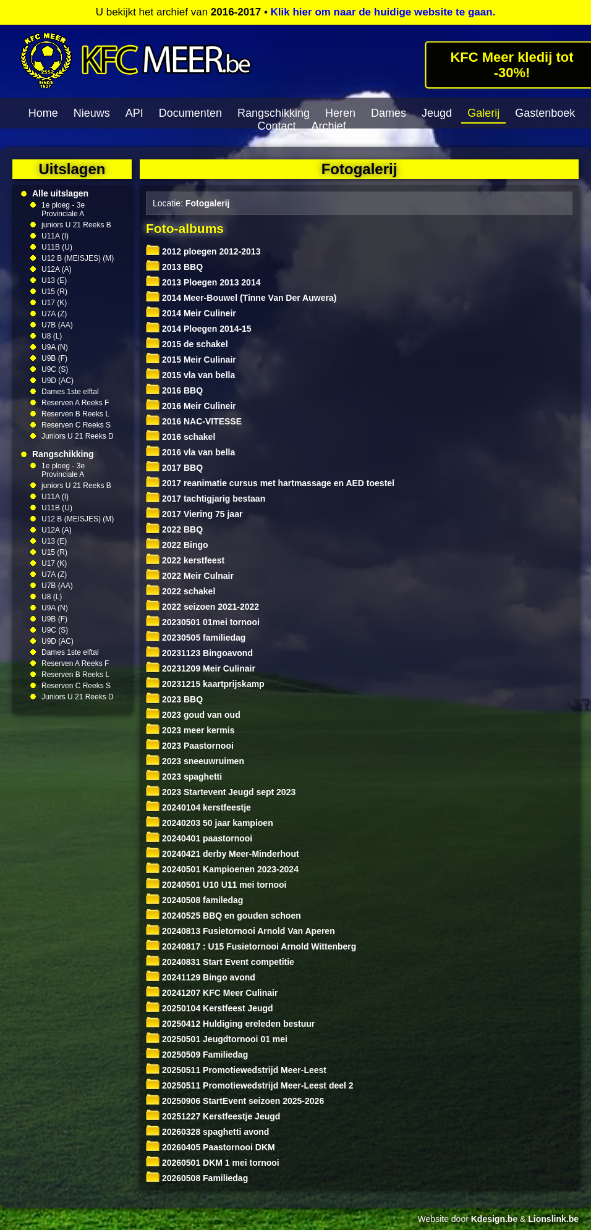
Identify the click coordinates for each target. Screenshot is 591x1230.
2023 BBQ (174, 699)
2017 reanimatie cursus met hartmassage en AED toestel (270, 483)
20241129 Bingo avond (200, 977)
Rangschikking (273, 113)
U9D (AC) (57, 380)
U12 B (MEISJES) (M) (77, 258)
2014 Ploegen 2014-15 (199, 329)
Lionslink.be (553, 1219)
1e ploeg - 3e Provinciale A (63, 209)
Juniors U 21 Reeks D (77, 436)
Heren (340, 113)
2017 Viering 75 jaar (194, 514)
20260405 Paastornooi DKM (210, 1147)
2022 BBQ (174, 529)
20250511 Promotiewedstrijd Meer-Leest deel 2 (250, 1085)
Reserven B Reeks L (75, 414)
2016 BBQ (174, 390)
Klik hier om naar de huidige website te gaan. (383, 12)
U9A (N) (54, 347)
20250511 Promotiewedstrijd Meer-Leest (236, 1070)
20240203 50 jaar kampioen (209, 823)
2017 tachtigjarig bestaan (205, 498)
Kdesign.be (494, 1219)
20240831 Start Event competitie (220, 962)
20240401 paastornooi (199, 838)
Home (43, 113)
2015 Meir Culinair (191, 359)
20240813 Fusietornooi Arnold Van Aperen (240, 931)
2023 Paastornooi (190, 746)
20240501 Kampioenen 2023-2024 (222, 869)
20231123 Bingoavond (199, 653)
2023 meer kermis (190, 730)
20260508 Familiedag (197, 1178)
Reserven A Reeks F (75, 402)
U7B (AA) (57, 325)
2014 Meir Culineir (191, 313)
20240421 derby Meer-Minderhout (222, 854)
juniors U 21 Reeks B (76, 225)
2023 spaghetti (184, 776)
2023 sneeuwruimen (195, 761)
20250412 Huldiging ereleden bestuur (230, 1024)
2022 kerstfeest (185, 560)
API (134, 113)
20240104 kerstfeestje (198, 807)
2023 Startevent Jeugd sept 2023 (221, 792)
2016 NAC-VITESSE (194, 421)
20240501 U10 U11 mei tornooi (216, 885)
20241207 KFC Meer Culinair (212, 993)
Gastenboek (545, 113)
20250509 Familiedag (197, 1054)
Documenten (190, 113)
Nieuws (92, 113)
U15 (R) (54, 291)
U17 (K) (54, 302)
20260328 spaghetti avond (207, 1132)
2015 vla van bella (190, 375)
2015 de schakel (187, 344)
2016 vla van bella (190, 452)
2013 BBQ (174, 267)
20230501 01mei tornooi (203, 622)
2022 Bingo (177, 545)
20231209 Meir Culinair (200, 668)
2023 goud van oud (193, 715)
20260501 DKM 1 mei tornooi (212, 1163)
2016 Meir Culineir (191, 406)
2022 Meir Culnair (190, 576)
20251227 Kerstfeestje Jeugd (213, 1116)
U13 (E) (54, 280)
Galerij (483, 113)
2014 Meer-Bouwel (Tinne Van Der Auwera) (241, 298)
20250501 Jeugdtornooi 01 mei (216, 1039)
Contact (276, 126)
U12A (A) (56, 269)
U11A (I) (55, 236)
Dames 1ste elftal (70, 391)
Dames (388, 113)
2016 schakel (180, 437)
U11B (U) (56, 247)
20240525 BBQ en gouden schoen (223, 915)
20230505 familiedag (195, 637)
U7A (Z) (54, 314)
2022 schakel (180, 591)
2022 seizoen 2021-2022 (202, 607)
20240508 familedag (194, 900)
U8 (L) (51, 336)
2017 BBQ (174, 468)
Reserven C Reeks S (76, 425)
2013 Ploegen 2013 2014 (203, 282)
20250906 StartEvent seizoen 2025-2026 (235, 1101)
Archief (329, 126)
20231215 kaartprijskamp (205, 684)
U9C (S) (54, 369)
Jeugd (437, 113)
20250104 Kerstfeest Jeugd (209, 1008)
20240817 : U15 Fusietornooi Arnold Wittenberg (251, 946)
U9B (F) (54, 358)
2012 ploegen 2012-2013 (203, 251)
